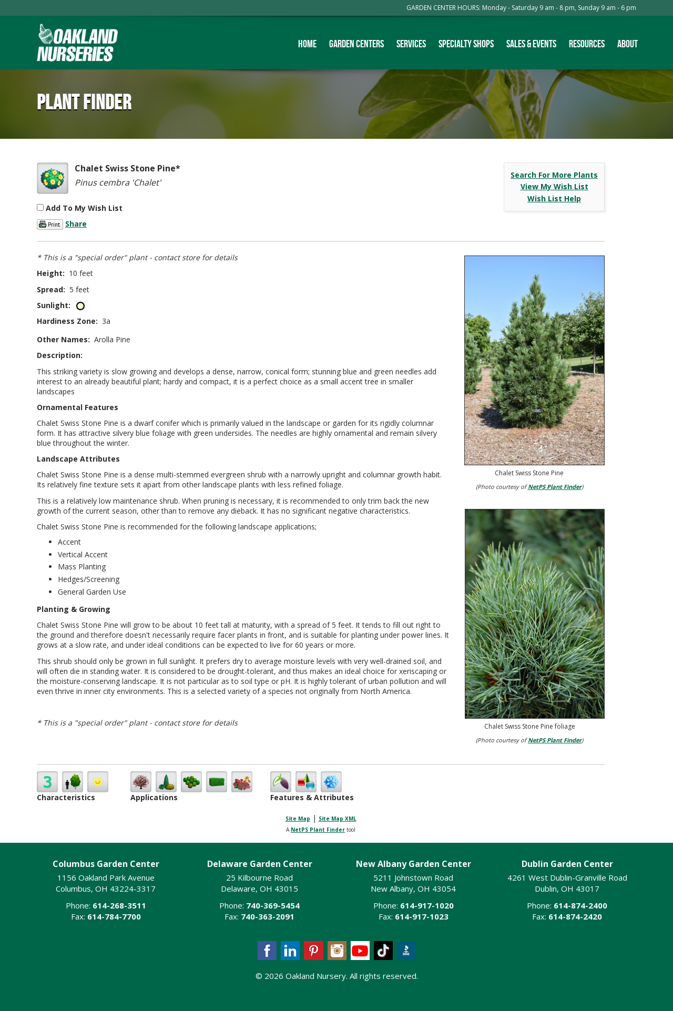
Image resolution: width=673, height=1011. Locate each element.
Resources (587, 43)
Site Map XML (337, 818)
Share (76, 224)
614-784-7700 (114, 916)
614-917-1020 (427, 905)
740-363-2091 (267, 916)
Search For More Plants (554, 175)
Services (411, 43)
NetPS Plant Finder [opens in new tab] (318, 829)
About (627, 43)
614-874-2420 (575, 916)
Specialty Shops (466, 43)
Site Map (297, 818)
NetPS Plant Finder (555, 487)
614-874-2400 (580, 905)
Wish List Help (554, 198)
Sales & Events (531, 43)
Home (307, 43)
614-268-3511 (119, 905)
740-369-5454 (273, 905)
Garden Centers (356, 43)
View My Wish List (554, 186)
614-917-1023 (421, 916)
